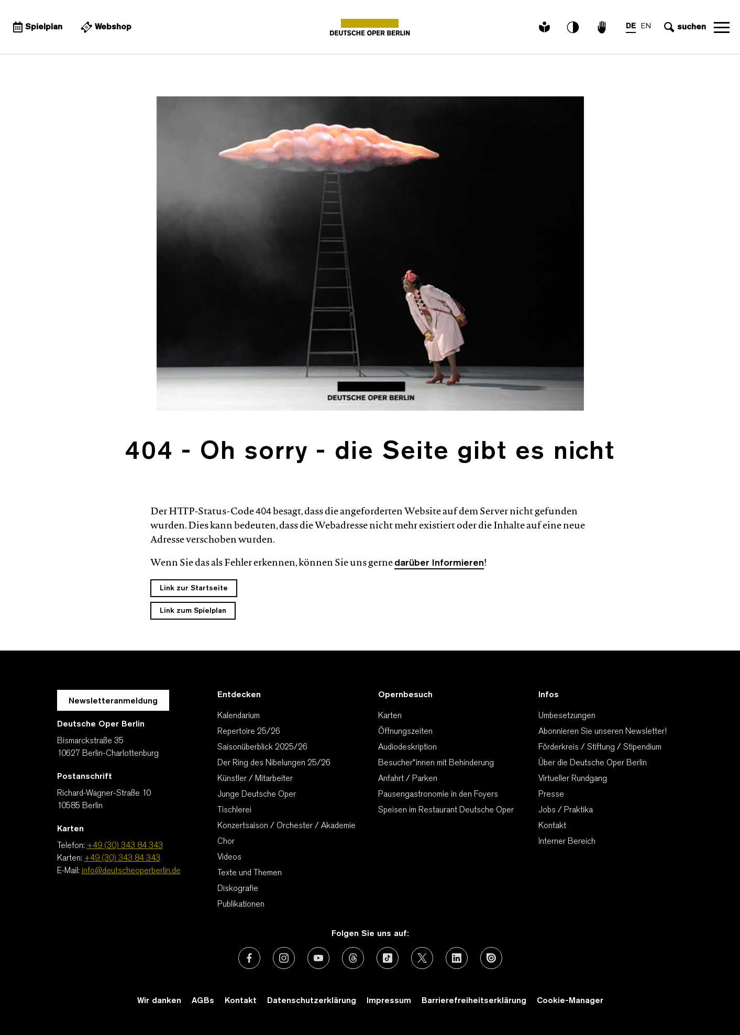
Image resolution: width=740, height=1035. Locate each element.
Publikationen (240, 904)
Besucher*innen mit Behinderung (436, 763)
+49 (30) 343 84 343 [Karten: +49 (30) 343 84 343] (122, 858)
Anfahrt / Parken (407, 779)
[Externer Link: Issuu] (491, 958)
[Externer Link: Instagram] (283, 958)
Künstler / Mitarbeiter (255, 779)
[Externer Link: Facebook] (249, 958)
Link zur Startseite (194, 588)
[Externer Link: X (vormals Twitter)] (422, 958)
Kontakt (552, 826)
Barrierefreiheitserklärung (474, 1001)
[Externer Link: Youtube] (318, 958)
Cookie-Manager (570, 1001)
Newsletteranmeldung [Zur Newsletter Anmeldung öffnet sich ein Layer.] (113, 701)
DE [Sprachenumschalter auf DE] (631, 26)
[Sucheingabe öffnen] (683, 27)
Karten (390, 716)
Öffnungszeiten (405, 732)
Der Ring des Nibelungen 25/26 (273, 763)
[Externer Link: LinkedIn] (456, 958)
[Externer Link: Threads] (353, 958)
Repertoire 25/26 (248, 732)
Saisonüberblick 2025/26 (262, 747)
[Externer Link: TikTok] (387, 958)
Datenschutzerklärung (311, 1001)
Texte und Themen (249, 873)
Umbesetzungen (566, 716)
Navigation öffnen (722, 27)
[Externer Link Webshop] (104, 27)
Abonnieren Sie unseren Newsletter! (602, 732)
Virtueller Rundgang (572, 779)
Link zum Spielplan (193, 611)
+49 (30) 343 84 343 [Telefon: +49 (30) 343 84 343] (125, 846)
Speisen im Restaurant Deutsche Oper (446, 810)
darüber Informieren (439, 563)
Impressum (389, 1001)
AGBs (203, 1001)
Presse (551, 794)
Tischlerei (234, 810)
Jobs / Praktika (565, 810)
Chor (226, 842)
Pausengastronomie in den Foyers (438, 794)
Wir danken (159, 1001)
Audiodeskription (407, 747)
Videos (229, 857)
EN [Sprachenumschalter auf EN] (646, 26)
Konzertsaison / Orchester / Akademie (286, 826)
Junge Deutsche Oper (256, 794)
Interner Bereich (566, 842)
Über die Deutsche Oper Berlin (592, 763)
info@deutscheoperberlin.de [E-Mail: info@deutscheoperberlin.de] (131, 871)
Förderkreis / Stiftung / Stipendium (599, 747)
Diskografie (237, 889)
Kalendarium (238, 716)
